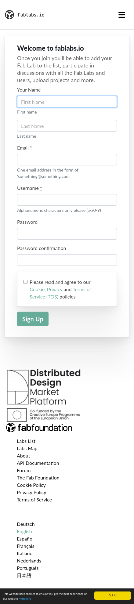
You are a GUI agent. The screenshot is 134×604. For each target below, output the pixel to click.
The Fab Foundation (38, 477)
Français (25, 546)
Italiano (25, 553)
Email (24, 147)
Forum (24, 470)
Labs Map (27, 448)
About (23, 455)
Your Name (29, 89)
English (24, 531)
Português (27, 568)
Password (27, 222)
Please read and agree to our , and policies (60, 289)
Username (29, 188)
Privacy (55, 289)
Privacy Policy (31, 492)
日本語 (24, 575)
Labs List (26, 441)
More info (25, 599)
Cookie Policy (31, 485)
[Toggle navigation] (121, 14)
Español (25, 538)
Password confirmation (41, 248)
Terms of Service (34, 499)
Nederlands (29, 560)
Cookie (37, 289)
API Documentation (38, 463)
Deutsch (26, 524)
